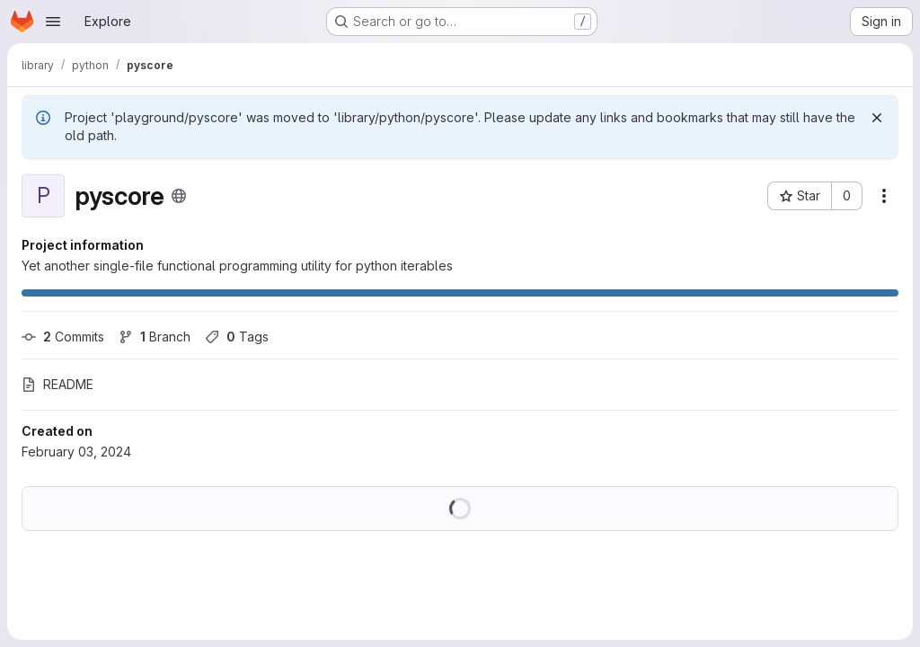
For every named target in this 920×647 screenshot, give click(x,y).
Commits (63, 336)
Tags (237, 336)
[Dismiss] (877, 118)
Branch (154, 336)
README (57, 384)
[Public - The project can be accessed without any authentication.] (179, 196)
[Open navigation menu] (53, 21)
